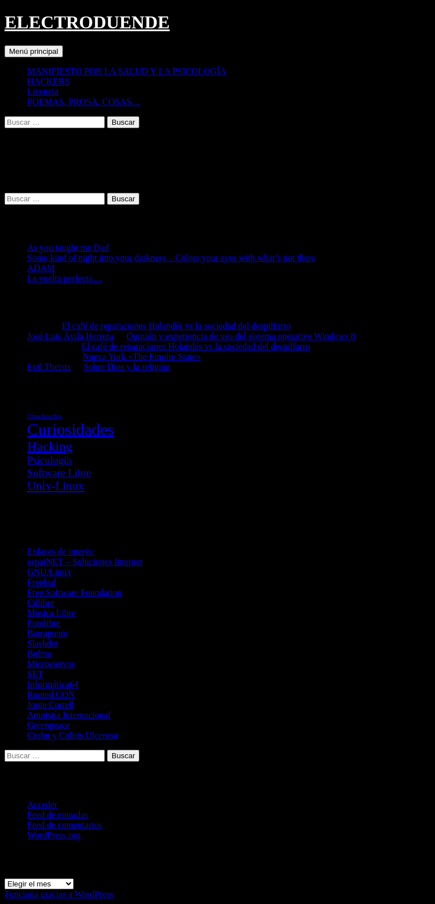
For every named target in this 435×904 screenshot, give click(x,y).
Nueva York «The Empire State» (142, 356)
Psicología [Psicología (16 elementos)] (49, 460)
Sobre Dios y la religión (127, 366)
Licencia (42, 91)
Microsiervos (51, 664)
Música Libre (51, 613)
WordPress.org (53, 835)
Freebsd (41, 582)
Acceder (42, 804)
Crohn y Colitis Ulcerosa (72, 735)
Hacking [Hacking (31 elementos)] (49, 446)
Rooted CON (51, 694)
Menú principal (33, 51)
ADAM (41, 268)
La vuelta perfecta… (64, 278)
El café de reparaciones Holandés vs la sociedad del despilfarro (176, 326)
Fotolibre (44, 623)
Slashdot (42, 643)
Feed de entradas (57, 814)
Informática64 (53, 684)
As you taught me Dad (68, 247)
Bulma (39, 653)
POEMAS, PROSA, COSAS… (83, 102)
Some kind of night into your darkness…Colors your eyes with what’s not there (171, 258)
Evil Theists (49, 366)
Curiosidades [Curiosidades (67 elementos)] (70, 429)
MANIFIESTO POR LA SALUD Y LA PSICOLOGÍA (126, 71)
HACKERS (48, 81)
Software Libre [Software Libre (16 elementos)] (59, 473)
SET (35, 674)
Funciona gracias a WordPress (59, 894)
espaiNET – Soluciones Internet (85, 562)
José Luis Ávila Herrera (70, 336)
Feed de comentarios (64, 825)
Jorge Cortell (50, 704)
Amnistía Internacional (68, 715)
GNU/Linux (49, 572)
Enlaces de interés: (61, 551)
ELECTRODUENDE (87, 22)
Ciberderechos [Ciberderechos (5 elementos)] (44, 416)
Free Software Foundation (74, 592)
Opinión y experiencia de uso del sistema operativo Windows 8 (241, 336)
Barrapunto (47, 633)
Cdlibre (40, 602)
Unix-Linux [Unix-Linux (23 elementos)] (55, 486)
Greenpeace (48, 725)
